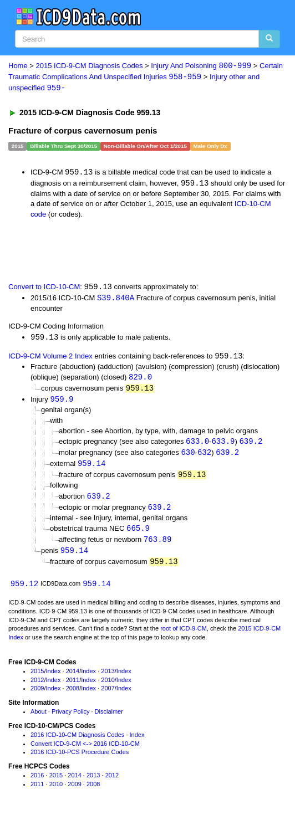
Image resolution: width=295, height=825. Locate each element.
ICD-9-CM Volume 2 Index (50, 359)
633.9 (223, 445)
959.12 (24, 591)
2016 (37, 782)
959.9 (61, 403)
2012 (37, 687)
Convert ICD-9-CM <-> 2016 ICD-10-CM (85, 750)
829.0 (140, 380)
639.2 (250, 445)
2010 (107, 687)
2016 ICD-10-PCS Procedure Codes (79, 759)
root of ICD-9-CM (183, 635)
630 (188, 456)
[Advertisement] (130, 251)
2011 (72, 687)
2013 (107, 678)
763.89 (157, 545)
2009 (37, 695)
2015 (37, 678)
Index (53, 678)
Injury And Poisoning (201, 66)
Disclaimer (109, 718)
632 (204, 456)
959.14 (91, 468)
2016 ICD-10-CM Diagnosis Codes (77, 742)
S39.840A (115, 299)
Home (18, 66)
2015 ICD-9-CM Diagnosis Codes (89, 66)
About (38, 718)
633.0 (197, 445)
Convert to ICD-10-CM (44, 289)
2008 (72, 695)
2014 (72, 678)
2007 (107, 695)
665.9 (138, 534)
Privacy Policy (70, 718)
